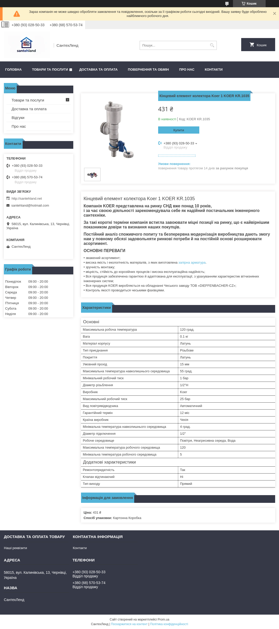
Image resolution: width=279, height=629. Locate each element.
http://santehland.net (27, 198)
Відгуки (18, 117)
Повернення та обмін (148, 69)
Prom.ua (163, 619)
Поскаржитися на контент (129, 624)
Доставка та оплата (98, 69)
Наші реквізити (15, 548)
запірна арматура (192, 262)
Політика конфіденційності (169, 624)
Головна (13, 69)
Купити (178, 130)
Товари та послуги (50, 69)
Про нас (186, 69)
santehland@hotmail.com (30, 205)
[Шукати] (212, 45)
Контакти (214, 69)
